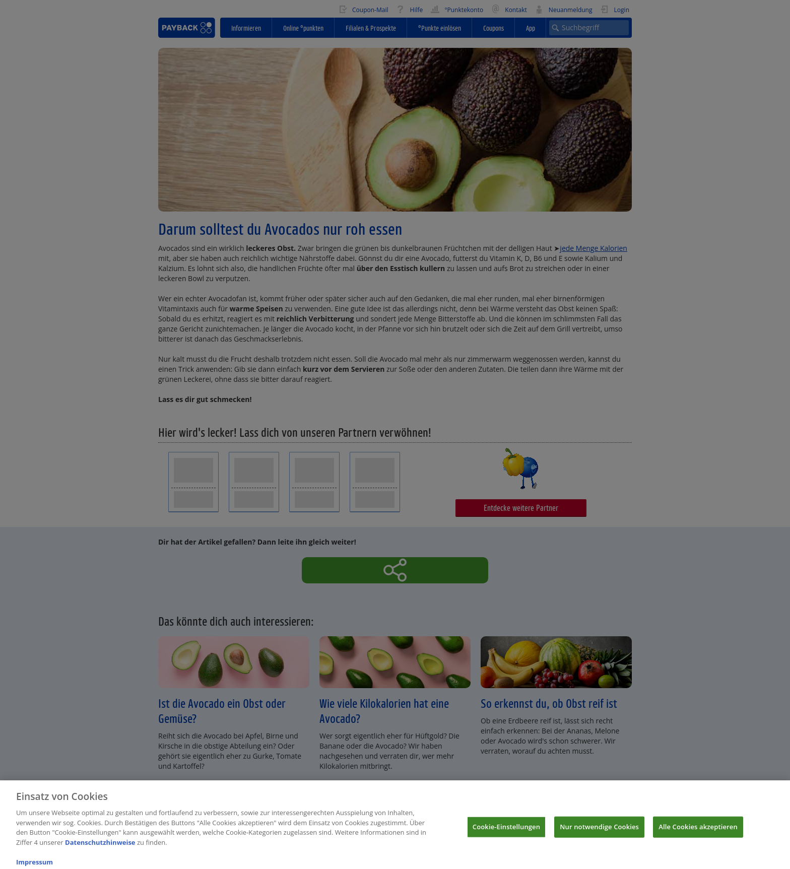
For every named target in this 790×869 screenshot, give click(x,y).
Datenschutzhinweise (100, 846)
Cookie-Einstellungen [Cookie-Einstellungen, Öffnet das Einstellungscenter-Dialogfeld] (506, 831)
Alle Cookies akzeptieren (698, 831)
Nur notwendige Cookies (599, 831)
